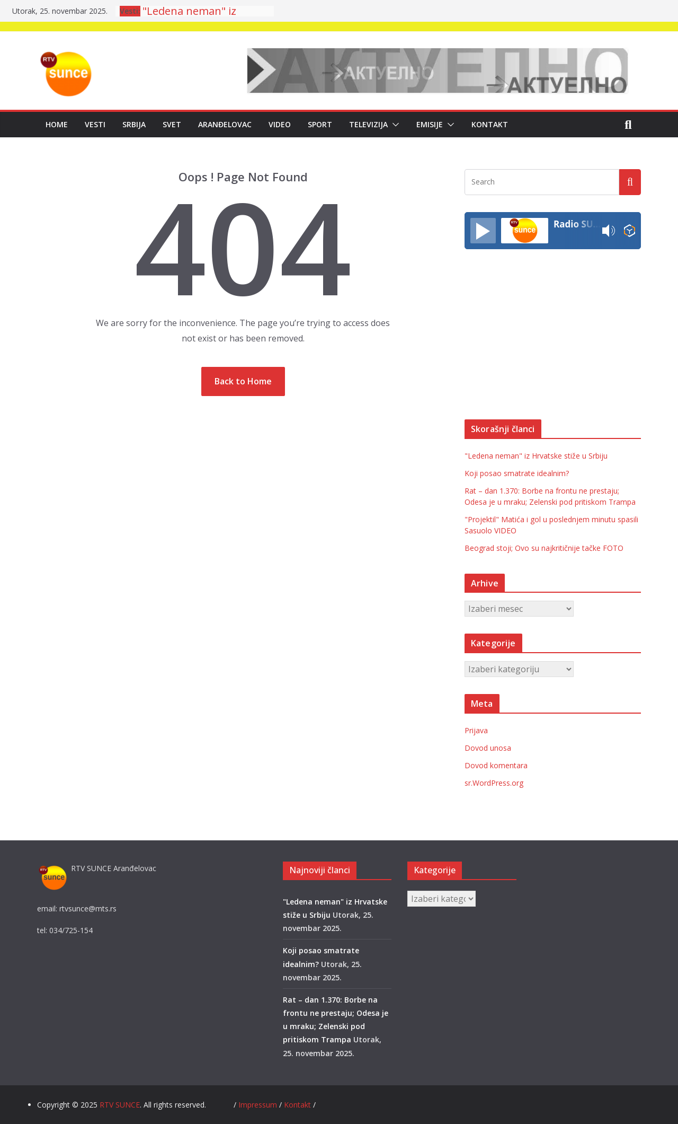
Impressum (258, 1105)
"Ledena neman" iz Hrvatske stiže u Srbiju (536, 456)
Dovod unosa (488, 748)
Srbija (134, 124)
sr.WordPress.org (494, 783)
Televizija (368, 124)
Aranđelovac (225, 124)
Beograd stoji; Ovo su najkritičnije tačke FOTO (544, 548)
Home (57, 124)
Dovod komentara (496, 765)
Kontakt (489, 124)
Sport (320, 124)
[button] (393, 124)
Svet (172, 124)
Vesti (95, 124)
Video (280, 124)
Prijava (476, 730)
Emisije (429, 124)
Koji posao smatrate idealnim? (517, 473)
